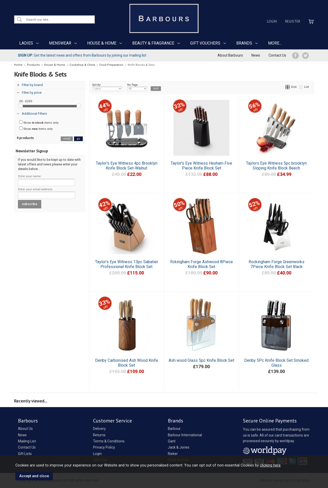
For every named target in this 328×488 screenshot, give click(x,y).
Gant (172, 441)
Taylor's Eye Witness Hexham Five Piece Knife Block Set (201, 166)
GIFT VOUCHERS (205, 43)
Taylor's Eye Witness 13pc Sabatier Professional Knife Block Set (126, 264)
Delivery (99, 429)
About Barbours (230, 55)
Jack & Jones (178, 447)
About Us (25, 429)
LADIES (26, 43)
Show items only (39, 122)
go (78, 138)
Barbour (174, 429)
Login (272, 21)
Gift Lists (25, 454)
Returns (99, 435)
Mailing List (27, 441)
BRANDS (244, 43)
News (255, 55)
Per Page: (137, 87)
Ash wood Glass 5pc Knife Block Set (201, 360)
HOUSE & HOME (101, 43)
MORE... (275, 43)
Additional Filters (34, 113)
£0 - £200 (25, 101)
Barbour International (185, 435)
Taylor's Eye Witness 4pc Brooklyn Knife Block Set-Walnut (126, 166)
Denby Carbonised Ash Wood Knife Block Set (126, 363)
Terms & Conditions (109, 441)
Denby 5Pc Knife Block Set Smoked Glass (276, 363)
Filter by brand (32, 85)
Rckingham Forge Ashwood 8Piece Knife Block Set (201, 264)
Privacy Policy (104, 447)
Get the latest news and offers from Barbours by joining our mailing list (82, 55)
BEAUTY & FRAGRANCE (153, 43)
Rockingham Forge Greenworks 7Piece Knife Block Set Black (276, 264)
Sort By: (107, 87)
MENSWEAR (60, 43)
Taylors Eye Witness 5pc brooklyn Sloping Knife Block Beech (276, 166)
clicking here (270, 465)
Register (292, 21)
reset (66, 138)
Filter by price (32, 92)
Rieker (173, 454)
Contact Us (277, 55)
